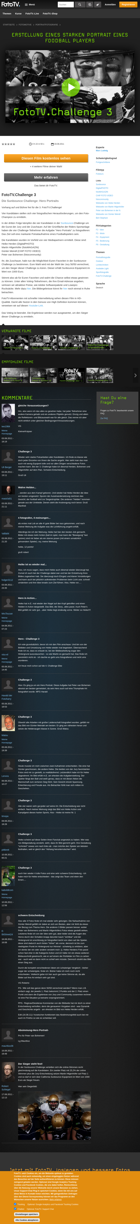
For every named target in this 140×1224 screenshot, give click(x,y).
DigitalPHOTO (102, 188)
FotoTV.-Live (32, 13)
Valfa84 (5, 533)
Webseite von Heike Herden (108, 203)
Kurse (18, 13)
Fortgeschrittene (103, 162)
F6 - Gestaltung (102, 244)
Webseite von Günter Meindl (108, 214)
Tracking (21, 1204)
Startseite (9, 25)
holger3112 (7, 580)
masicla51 (7, 498)
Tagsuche (97, 4)
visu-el (5, 654)
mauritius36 (7, 1046)
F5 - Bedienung (102, 241)
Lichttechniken (102, 265)
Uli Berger (7, 467)
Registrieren (128, 4)
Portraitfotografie (47, 25)
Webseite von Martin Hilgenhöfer (110, 207)
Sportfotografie (102, 272)
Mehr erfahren (46, 177)
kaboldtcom (7, 890)
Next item (135, 375)
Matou (5, 735)
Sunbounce (67, 223)
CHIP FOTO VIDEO (104, 195)
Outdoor (99, 261)
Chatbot (20, 1209)
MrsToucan (7, 613)
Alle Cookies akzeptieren (27, 1220)
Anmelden (110, 4)
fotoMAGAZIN (102, 192)
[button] (70, 87)
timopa (5, 816)
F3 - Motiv (100, 233)
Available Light (102, 268)
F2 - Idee (100, 230)
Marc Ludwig (102, 150)
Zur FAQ (104, 418)
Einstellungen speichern (27, 1214)
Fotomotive (25, 25)
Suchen (80, 4)
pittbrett (5, 850)
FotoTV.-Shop (50, 13)
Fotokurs (100, 174)
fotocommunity (102, 199)
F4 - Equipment (102, 237)
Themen (7, 13)
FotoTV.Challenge (104, 276)
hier (29, 288)
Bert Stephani (102, 218)
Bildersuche (89, 4)
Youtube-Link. (36, 305)
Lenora (5, 776)
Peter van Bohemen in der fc (108, 210)
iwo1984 (6, 426)
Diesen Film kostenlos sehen (46, 158)
